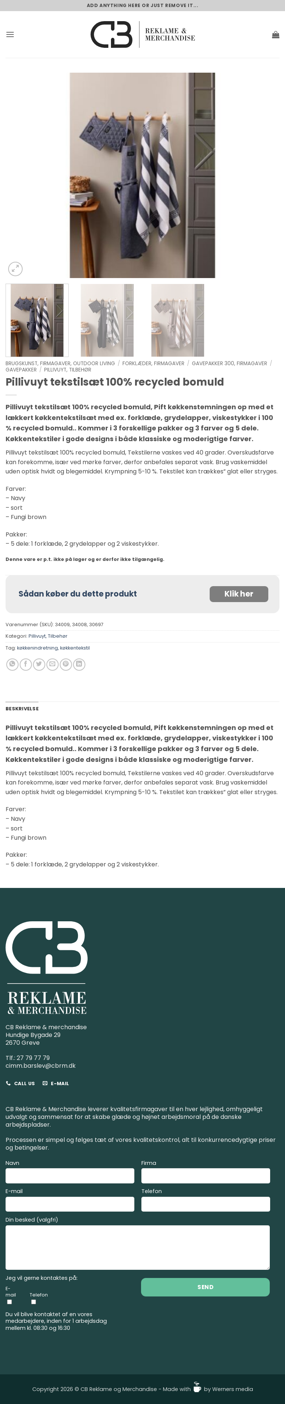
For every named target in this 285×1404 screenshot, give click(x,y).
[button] (10, 34)
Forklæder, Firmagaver (153, 363)
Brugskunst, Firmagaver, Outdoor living (60, 363)
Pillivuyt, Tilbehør (67, 369)
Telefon (205, 1201)
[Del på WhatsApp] (12, 664)
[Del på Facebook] (26, 664)
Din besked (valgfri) (138, 1244)
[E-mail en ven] (52, 664)
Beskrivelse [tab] (22, 709)
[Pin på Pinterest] (66, 664)
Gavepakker (21, 369)
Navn (70, 1173)
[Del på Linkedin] (79, 664)
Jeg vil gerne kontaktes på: (42, 1278)
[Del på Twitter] (39, 664)
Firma (205, 1173)
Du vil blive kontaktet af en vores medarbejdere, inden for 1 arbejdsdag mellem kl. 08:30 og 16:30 (56, 1321)
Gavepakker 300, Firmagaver (229, 363)
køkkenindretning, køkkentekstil (53, 648)
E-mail (70, 1201)
